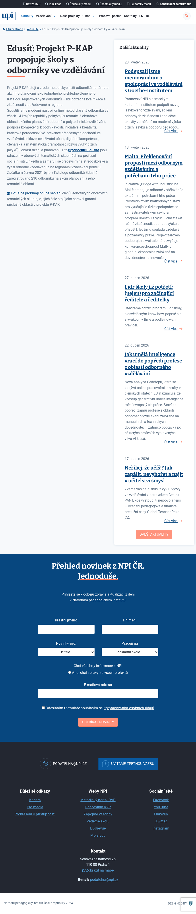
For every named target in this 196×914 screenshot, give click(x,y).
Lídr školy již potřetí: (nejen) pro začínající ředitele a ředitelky (149, 293)
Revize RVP (33, 4)
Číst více (171, 131)
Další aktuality (154, 534)
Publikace (55, 4)
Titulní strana (14, 29)
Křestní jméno (66, 620)
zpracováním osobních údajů (130, 708)
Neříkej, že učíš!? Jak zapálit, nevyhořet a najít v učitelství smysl (154, 474)
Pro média (35, 807)
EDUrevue (98, 828)
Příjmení (130, 620)
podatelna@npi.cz (104, 880)
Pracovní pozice (110, 16)
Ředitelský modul (80, 4)
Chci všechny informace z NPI (98, 666)
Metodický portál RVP (97, 800)
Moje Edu (98, 835)
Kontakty (130, 16)
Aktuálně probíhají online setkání (35, 193)
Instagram (161, 828)
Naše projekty (70, 16)
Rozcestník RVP (98, 807)
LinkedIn (161, 814)
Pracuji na (130, 643)
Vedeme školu (98, 821)
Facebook (161, 800)
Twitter (161, 821)
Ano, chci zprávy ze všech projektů (98, 673)
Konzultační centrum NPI (176, 4)
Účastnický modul (111, 4)
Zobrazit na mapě (100, 870)
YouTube (161, 807)
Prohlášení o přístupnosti (35, 814)
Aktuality (27, 16)
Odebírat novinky (98, 722)
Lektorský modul (141, 4)
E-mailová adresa (98, 685)
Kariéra (35, 800)
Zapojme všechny (98, 814)
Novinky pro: (66, 643)
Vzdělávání (44, 16)
